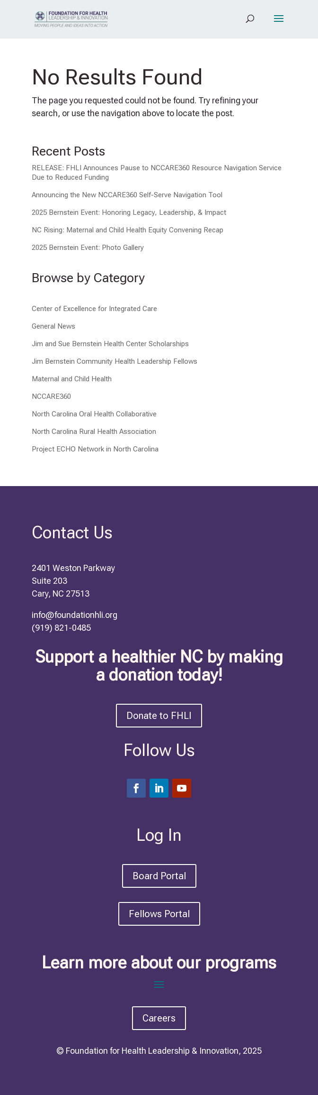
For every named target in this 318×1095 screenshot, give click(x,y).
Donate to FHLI (159, 715)
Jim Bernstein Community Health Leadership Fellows (114, 361)
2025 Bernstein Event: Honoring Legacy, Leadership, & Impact (129, 212)
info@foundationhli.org (74, 615)
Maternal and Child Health (72, 379)
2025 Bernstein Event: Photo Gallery (88, 247)
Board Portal (159, 876)
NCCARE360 (51, 396)
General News (53, 326)
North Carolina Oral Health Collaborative (94, 414)
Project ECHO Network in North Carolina (95, 449)
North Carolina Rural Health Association (94, 431)
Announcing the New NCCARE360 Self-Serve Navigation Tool (127, 195)
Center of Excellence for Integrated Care (94, 308)
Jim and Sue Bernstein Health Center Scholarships (110, 344)
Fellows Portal (159, 914)
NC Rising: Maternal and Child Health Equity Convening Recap (127, 230)
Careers (159, 1018)
